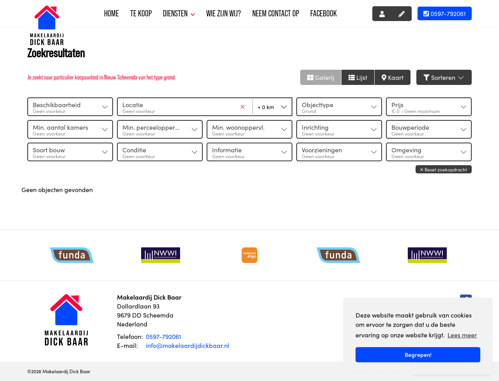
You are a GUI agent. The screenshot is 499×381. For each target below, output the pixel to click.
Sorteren (444, 77)
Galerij (320, 77)
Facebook (323, 13)
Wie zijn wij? (223, 13)
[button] (444, 169)
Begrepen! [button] (418, 354)
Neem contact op (275, 13)
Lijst (358, 77)
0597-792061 (444, 13)
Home (111, 13)
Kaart (392, 77)
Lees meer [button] (462, 334)
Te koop (141, 13)
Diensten (179, 13)
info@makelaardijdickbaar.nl (187, 345)
